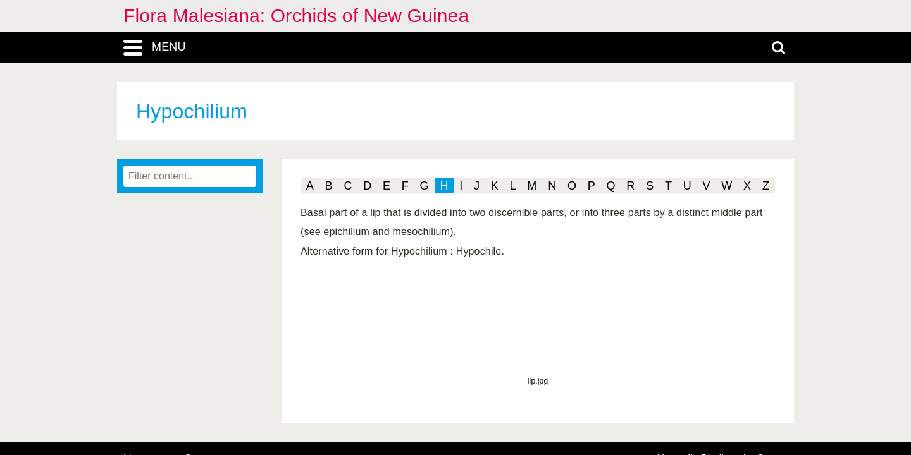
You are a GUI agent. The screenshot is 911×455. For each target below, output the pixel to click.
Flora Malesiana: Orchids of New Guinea (296, 15)
